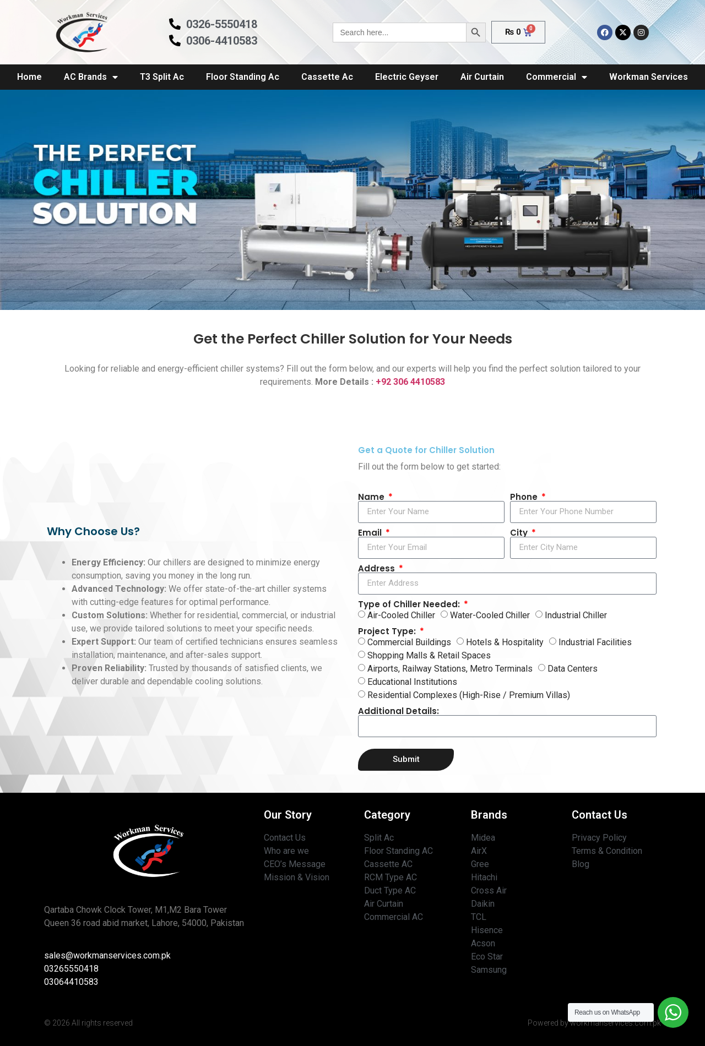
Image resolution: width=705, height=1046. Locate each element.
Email (371, 533)
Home (29, 77)
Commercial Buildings (409, 642)
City (520, 533)
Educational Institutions (412, 682)
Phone (525, 497)
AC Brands (91, 77)
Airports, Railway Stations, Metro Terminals (450, 668)
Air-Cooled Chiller (401, 615)
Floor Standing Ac (242, 77)
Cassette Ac (327, 77)
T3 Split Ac (162, 77)
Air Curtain (482, 77)
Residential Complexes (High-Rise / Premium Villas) (468, 695)
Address (377, 568)
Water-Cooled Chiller (490, 615)
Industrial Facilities (595, 642)
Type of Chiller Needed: (410, 604)
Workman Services (648, 77)
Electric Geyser (406, 77)
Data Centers (572, 668)
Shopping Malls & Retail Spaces (429, 655)
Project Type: (388, 631)
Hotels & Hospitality (505, 642)
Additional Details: (398, 711)
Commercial (556, 77)
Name (372, 497)
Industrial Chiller (576, 615)
